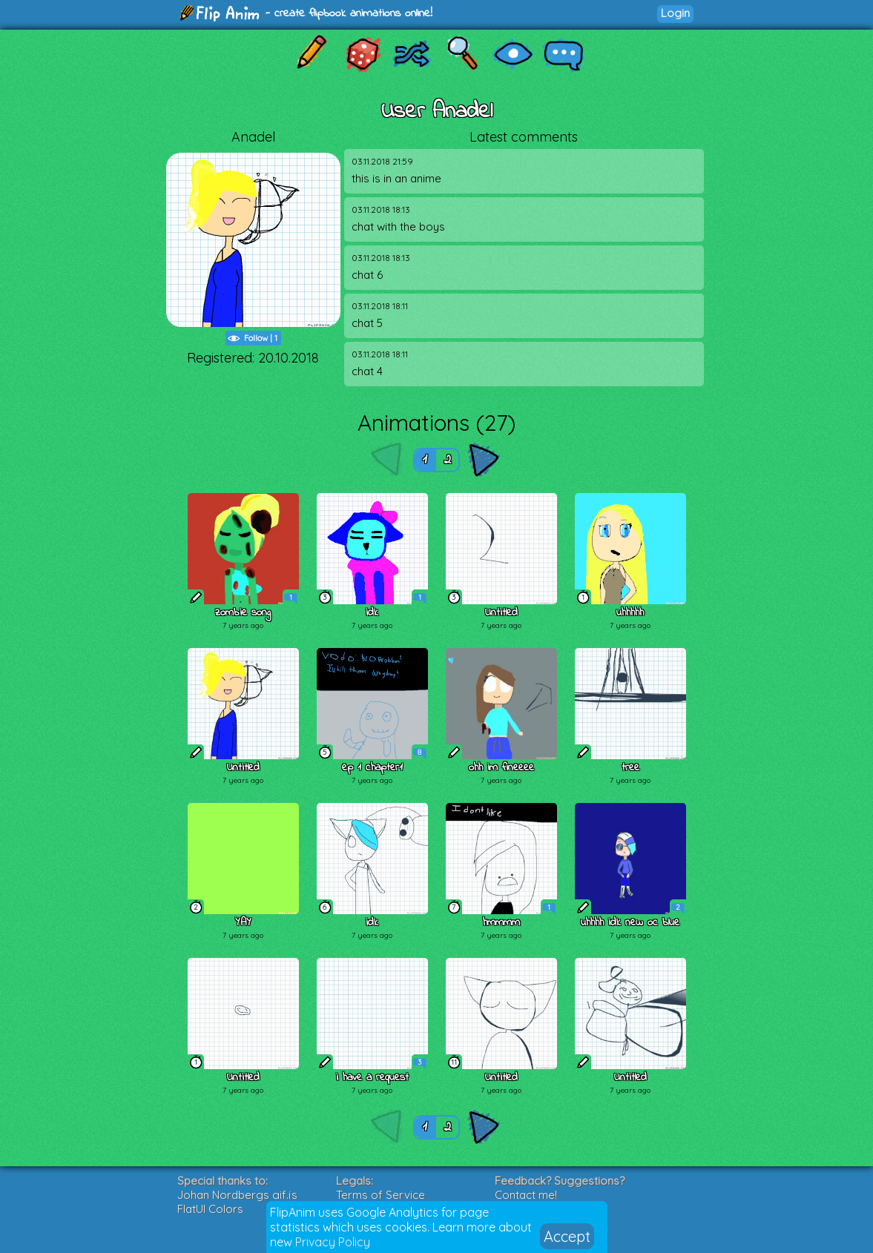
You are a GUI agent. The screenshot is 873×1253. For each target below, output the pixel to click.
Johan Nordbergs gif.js (237, 1195)
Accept (567, 1236)
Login (675, 13)
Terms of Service (380, 1195)
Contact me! (526, 1195)
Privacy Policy (332, 1241)
